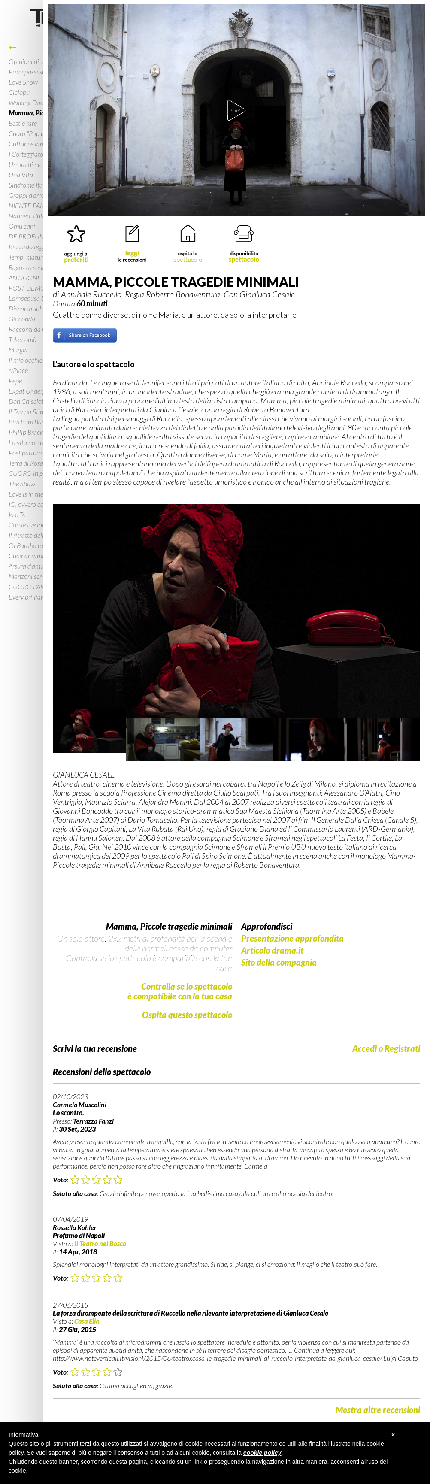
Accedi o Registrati (386, 1049)
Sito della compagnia (279, 962)
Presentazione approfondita (292, 938)
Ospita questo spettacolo (187, 1014)
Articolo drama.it (272, 950)
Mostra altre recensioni (378, 1410)
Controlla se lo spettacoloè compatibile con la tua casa (179, 991)
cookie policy (262, 1452)
